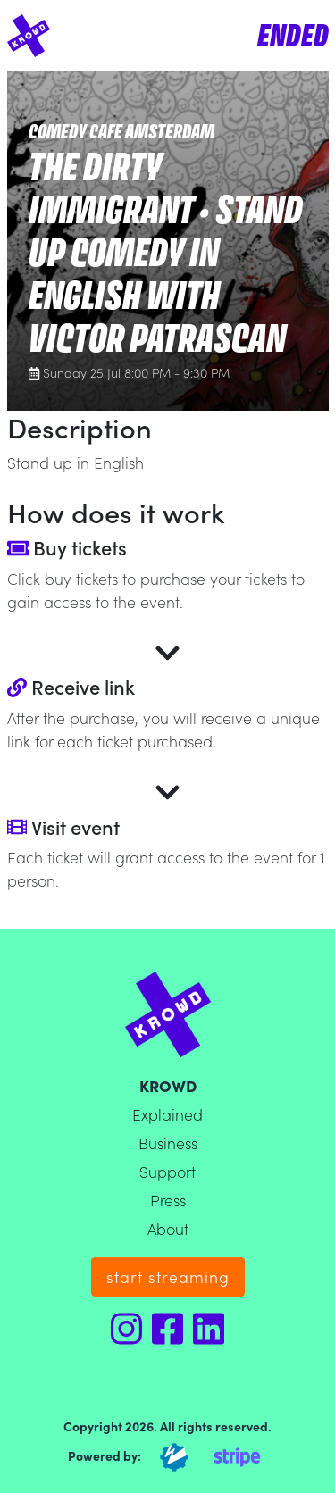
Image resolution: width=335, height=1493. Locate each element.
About (167, 1228)
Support (167, 1171)
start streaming (168, 1276)
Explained (167, 1114)
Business (167, 1142)
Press (168, 1200)
